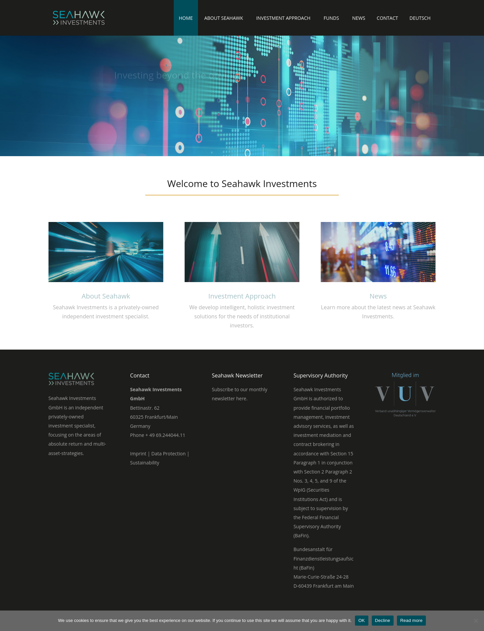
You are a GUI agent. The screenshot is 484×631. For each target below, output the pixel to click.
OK (361, 620)
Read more (411, 620)
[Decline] (475, 620)
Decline (382, 620)
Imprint (138, 453)
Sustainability (144, 462)
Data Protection (168, 453)
